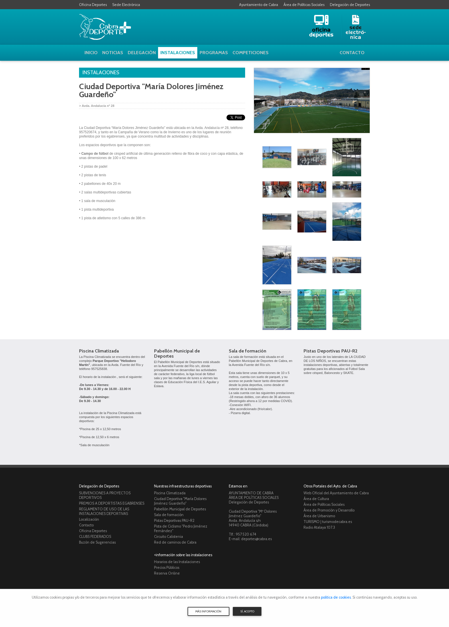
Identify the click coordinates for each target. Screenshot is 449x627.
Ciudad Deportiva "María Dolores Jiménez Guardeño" (180, 501)
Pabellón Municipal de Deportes (177, 353)
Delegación (142, 52)
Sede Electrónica (126, 5)
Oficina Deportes (93, 5)
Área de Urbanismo (319, 516)
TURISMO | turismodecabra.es (328, 522)
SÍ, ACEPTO (247, 611)
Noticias (112, 52)
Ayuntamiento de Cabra (258, 5)
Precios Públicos (166, 567)
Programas (214, 52)
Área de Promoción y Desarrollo (329, 510)
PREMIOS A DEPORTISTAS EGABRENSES (111, 503)
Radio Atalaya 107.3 (319, 527)
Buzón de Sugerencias (97, 542)
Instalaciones (177, 52)
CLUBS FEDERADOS (95, 536)
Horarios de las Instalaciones (177, 562)
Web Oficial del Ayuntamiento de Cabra (336, 493)
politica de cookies (336, 597)
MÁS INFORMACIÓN (208, 611)
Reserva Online (167, 573)
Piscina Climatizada (99, 351)
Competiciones (251, 52)
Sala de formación (247, 351)
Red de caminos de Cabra (175, 542)
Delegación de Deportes (350, 5)
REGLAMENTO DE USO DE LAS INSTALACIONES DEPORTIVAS (104, 511)
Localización (89, 519)
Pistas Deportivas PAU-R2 (330, 351)
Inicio (91, 52)
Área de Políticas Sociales (303, 5)
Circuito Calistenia (168, 536)
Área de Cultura (316, 499)
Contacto (352, 52)
